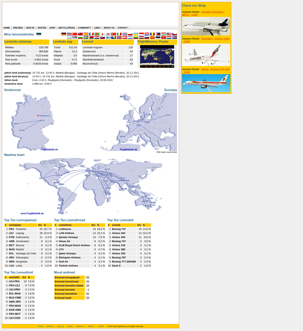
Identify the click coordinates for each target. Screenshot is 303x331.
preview (50, 326)
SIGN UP (30, 28)
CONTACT (123, 28)
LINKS (97, 28)
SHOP (52, 28)
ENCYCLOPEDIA (67, 28)
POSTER (42, 28)
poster (70, 326)
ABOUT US (109, 28)
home (40, 326)
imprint (91, 326)
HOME (7, 28)
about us (80, 326)
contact (100, 326)
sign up (60, 326)
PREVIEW (18, 28)
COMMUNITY (84, 28)
